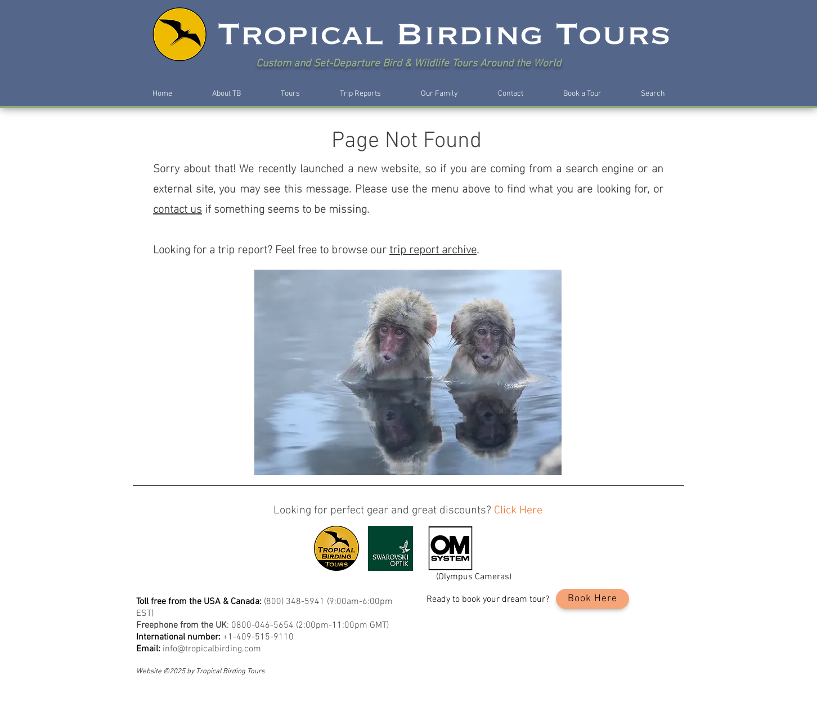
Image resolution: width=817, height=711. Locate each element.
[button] (226, 94)
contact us (177, 207)
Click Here (518, 510)
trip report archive (433, 248)
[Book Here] (592, 599)
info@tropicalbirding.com (212, 649)
